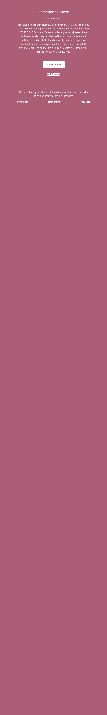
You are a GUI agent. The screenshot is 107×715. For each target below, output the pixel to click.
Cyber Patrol (54, 102)
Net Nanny (22, 102)
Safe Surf (85, 102)
